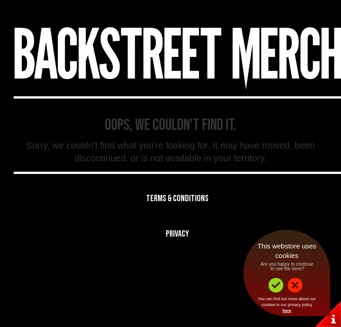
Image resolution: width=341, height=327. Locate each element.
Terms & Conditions (177, 198)
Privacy (177, 233)
